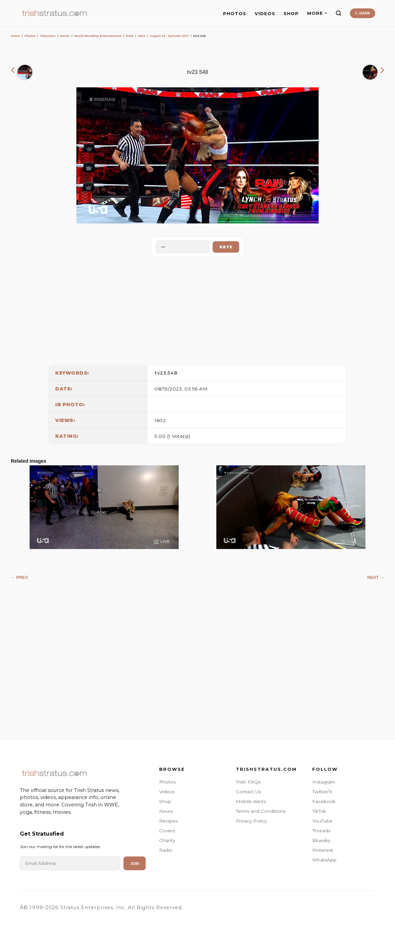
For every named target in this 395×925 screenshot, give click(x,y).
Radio (165, 850)
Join (134, 863)
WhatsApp (324, 860)
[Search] (338, 13)
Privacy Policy (251, 821)
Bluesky (321, 840)
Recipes (168, 821)
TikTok (319, 811)
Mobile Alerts (251, 801)
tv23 (160, 373)
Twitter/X (322, 791)
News (166, 811)
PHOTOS (234, 13)
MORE (317, 13)
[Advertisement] (197, 309)
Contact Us (248, 791)
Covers (167, 830)
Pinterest (322, 850)
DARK (362, 13)
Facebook (323, 801)
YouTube (322, 821)
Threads (321, 830)
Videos (167, 791)
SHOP (291, 13)
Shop (165, 801)
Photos (30, 36)
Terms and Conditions (260, 811)
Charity (167, 840)
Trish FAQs (248, 782)
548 (173, 373)
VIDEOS (265, 13)
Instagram (323, 782)
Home (15, 36)
